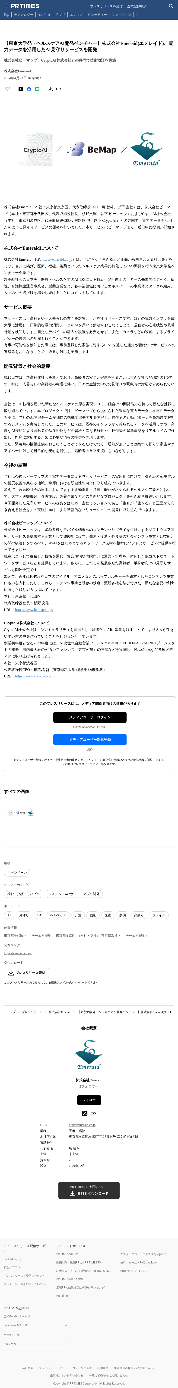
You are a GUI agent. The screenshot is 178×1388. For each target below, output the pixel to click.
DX (39, 915)
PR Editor (62, 1296)
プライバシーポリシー (53, 1368)
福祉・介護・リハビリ (23, 894)
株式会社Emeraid (60, 1012)
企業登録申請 (137, 6)
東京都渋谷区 (111, 935)
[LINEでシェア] (37, 89)
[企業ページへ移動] (89, 1056)
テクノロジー (23, 14)
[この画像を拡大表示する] (20, 812)
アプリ (60, 14)
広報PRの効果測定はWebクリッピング (80, 1287)
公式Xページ (11, 1335)
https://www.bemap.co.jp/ (34, 610)
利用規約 (102, 1368)
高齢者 (139, 915)
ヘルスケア (58, 915)
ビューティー (97, 14)
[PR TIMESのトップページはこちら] (25, 6)
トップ (11, 1012)
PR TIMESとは (13, 1259)
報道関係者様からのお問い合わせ (135, 1368)
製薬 (122, 915)
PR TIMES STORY (67, 1254)
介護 (78, 915)
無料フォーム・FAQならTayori (139, 1262)
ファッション (121, 14)
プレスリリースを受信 (106, 6)
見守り (24, 915)
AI (9, 915)
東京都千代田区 (15, 935)
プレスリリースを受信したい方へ (24, 1276)
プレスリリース (32, 1012)
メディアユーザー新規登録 (90, 740)
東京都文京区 (65, 935)
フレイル (158, 915)
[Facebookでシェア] (29, 89)
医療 (108, 915)
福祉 (93, 915)
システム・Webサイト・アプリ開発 (73, 894)
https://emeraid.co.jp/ (18, 953)
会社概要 (27, 1368)
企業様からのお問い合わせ (66, 1375)
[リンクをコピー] (58, 89)
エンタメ (76, 14)
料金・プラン (12, 1267)
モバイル (44, 14)
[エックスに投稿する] (20, 89)
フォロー (89, 1100)
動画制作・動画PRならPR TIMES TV (78, 1262)
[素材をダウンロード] (50, 89)
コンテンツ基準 (82, 1368)
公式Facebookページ (17, 1316)
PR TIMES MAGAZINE (69, 1279)
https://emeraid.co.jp (57, 259)
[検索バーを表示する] (171, 6)
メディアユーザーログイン (90, 717)
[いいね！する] (7, 89)
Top (6, 14)
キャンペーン (17, 872)
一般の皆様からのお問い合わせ (108, 1375)
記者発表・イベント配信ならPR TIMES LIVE (83, 1271)
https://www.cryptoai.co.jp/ (35, 676)
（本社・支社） (88, 935)
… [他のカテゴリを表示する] (137, 13)
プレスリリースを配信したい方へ (24, 1284)
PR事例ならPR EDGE (133, 1271)
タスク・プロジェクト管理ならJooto (143, 1254)
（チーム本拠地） (41, 935)
